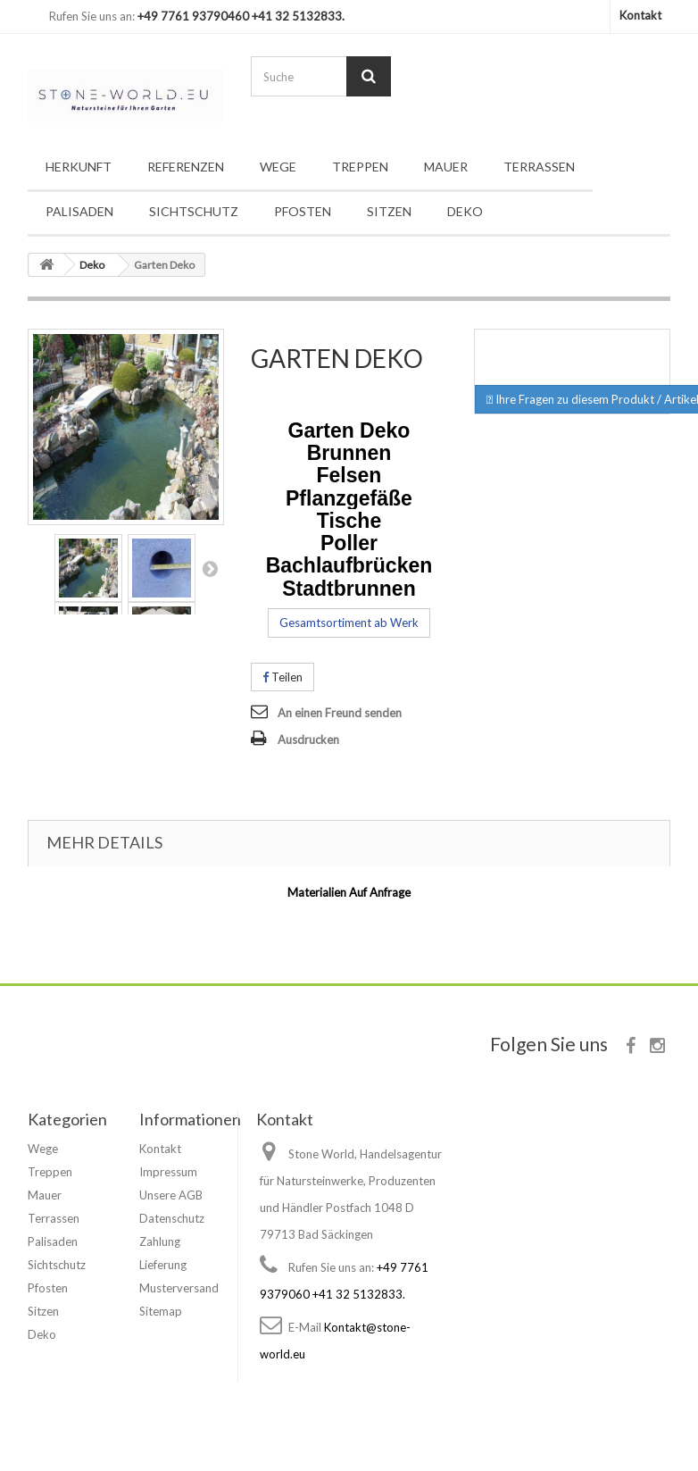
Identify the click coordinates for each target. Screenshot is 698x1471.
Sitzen (389, 211)
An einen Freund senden (340, 713)
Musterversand (179, 1288)
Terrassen (539, 166)
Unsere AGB (171, 1195)
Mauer (446, 166)
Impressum (168, 1172)
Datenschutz (171, 1218)
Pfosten (302, 211)
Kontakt (640, 15)
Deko (465, 211)
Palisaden (79, 211)
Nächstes (210, 568)
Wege (278, 166)
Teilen (282, 677)
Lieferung (163, 1265)
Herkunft (79, 166)
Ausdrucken (308, 739)
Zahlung (159, 1241)
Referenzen (185, 166)
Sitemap (160, 1311)
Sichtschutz (193, 211)
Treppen (360, 166)
